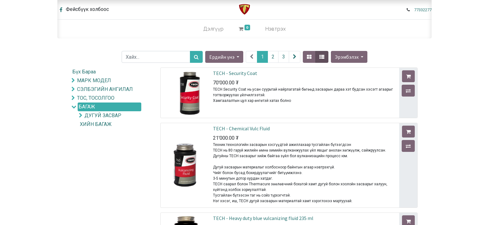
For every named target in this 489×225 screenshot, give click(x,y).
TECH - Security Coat (235, 73)
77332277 (423, 10)
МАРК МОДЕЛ (94, 80)
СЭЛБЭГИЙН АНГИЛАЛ (105, 89)
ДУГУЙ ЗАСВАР (103, 115)
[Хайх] (196, 57)
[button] (349, 57)
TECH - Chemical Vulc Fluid (241, 128)
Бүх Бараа (84, 72)
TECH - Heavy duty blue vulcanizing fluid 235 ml (263, 218)
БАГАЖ (87, 107)
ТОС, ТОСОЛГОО (95, 98)
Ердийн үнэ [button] (222, 57)
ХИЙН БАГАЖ (96, 124)
